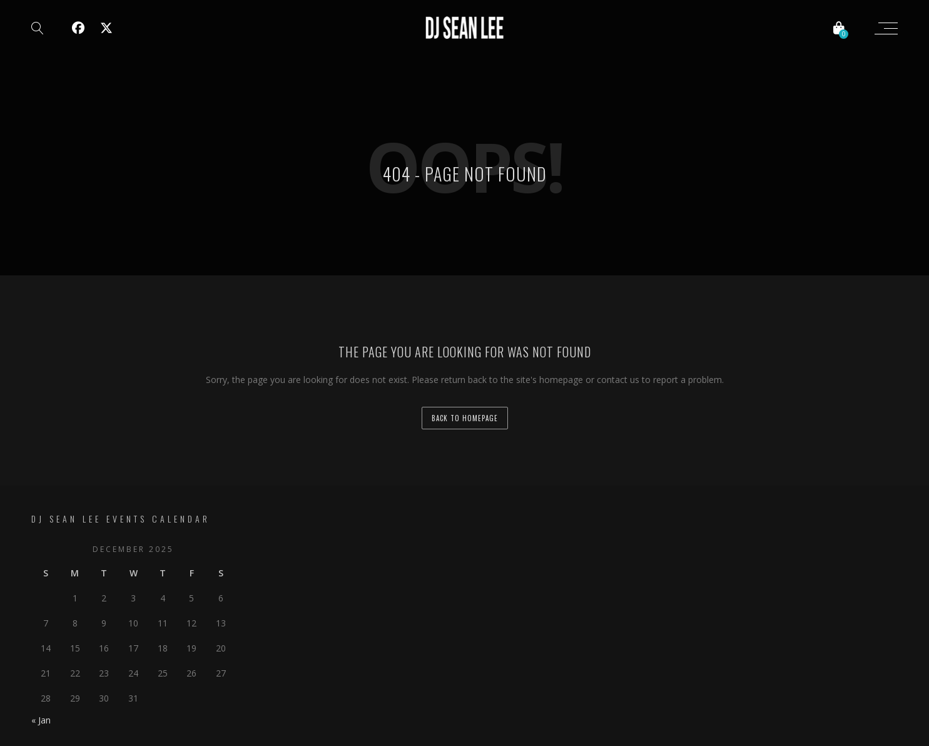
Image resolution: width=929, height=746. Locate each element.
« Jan (41, 720)
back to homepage (465, 418)
